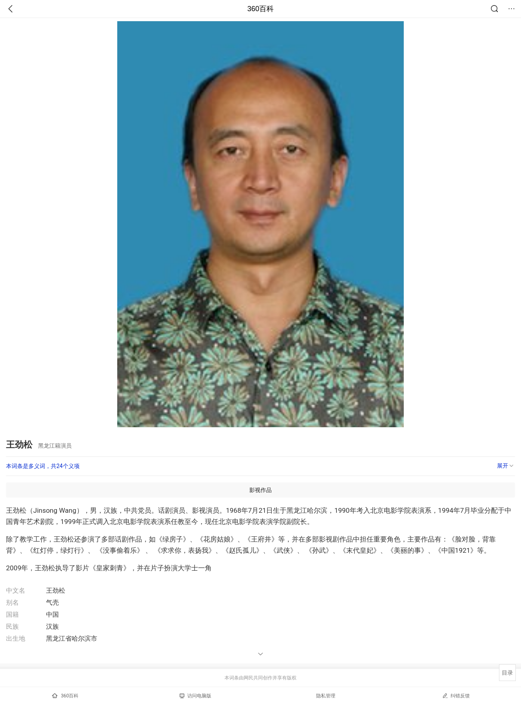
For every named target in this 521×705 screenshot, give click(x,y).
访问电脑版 (195, 696)
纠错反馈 (456, 696)
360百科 (260, 9)
